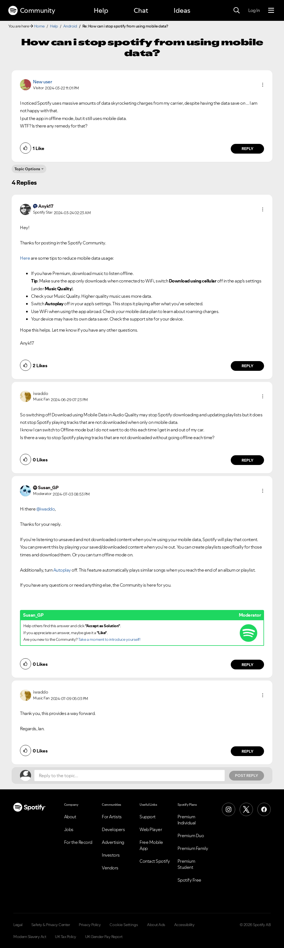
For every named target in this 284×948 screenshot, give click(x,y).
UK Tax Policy (65, 936)
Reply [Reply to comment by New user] (247, 148)
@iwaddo (45, 509)
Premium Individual (187, 820)
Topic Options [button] (27, 169)
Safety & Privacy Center (50, 924)
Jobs (68, 829)
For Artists (112, 817)
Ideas (182, 10)
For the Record (78, 842)
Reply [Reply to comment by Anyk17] (247, 366)
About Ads (156, 924)
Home (39, 26)
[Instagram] (228, 809)
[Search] (236, 10)
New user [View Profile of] (42, 82)
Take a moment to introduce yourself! (109, 639)
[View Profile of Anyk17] (45, 206)
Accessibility (184, 924)
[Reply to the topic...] (129, 775)
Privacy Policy (90, 924)
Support (148, 817)
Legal (17, 924)
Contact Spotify (155, 861)
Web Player (151, 829)
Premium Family (193, 848)
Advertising (113, 842)
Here (25, 258)
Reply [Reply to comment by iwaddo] (247, 460)
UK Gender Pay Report (104, 936)
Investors (111, 855)
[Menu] (271, 10)
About (70, 817)
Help (101, 10)
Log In (254, 10)
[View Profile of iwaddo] (40, 393)
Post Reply (246, 775)
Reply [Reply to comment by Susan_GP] (247, 664)
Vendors (110, 868)
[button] (262, 85)
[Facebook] (264, 809)
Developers (113, 829)
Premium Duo (191, 835)
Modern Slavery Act (29, 936)
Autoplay (62, 570)
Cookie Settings (124, 924)
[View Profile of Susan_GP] (48, 487)
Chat (141, 10)
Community (31, 10)
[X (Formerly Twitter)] (246, 809)
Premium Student (186, 864)
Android (70, 26)
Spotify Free (189, 880)
